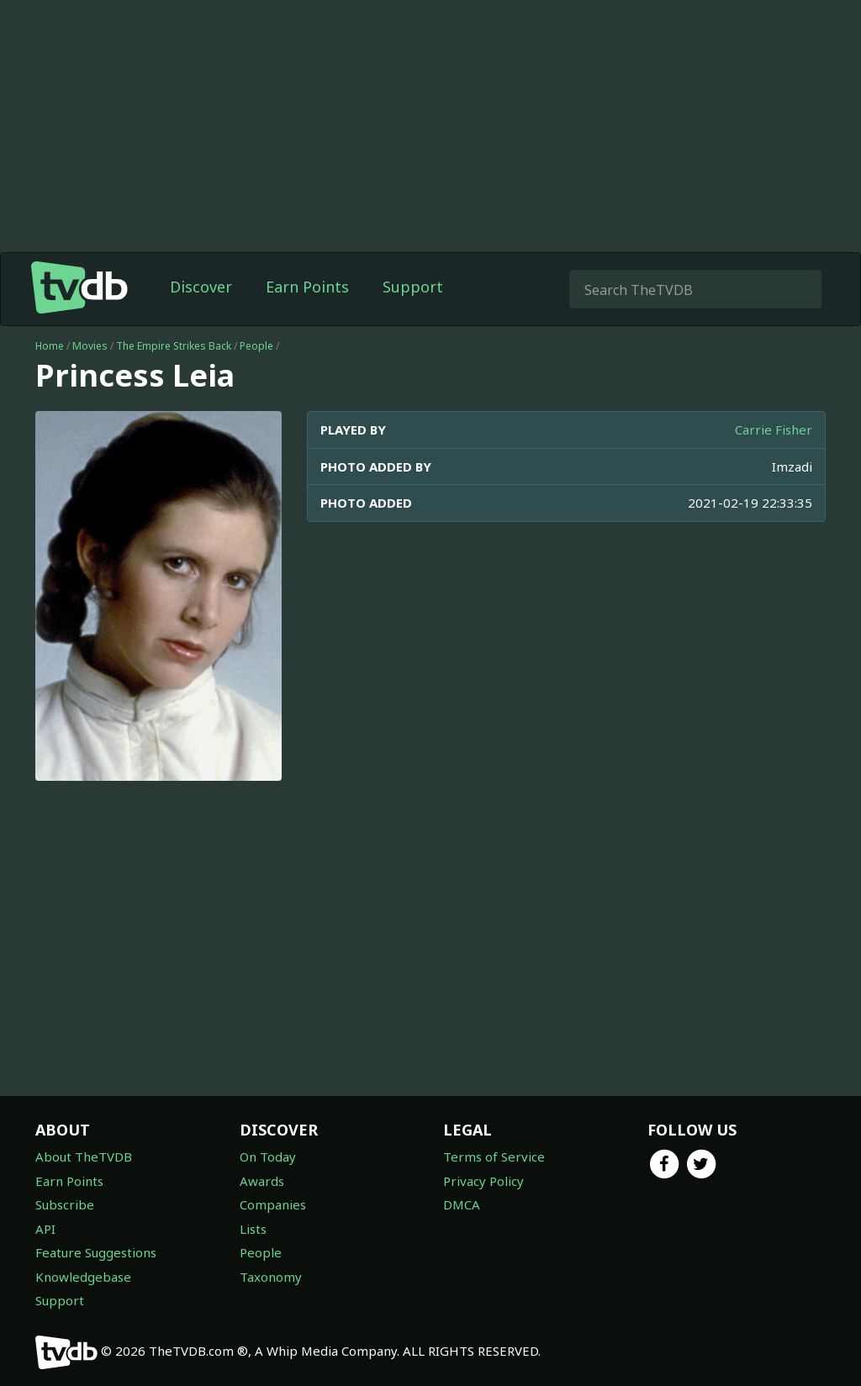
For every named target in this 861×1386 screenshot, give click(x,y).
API (45, 1228)
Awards (262, 1181)
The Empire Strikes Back (173, 346)
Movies (90, 346)
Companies (273, 1204)
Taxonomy (271, 1276)
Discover (201, 287)
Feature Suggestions (95, 1252)
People (256, 346)
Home (49, 346)
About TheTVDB (83, 1156)
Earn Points (307, 287)
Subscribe (64, 1204)
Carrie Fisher (773, 429)
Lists (253, 1228)
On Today (268, 1156)
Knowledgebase (83, 1276)
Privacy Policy (483, 1181)
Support (413, 287)
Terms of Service (494, 1156)
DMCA (461, 1204)
